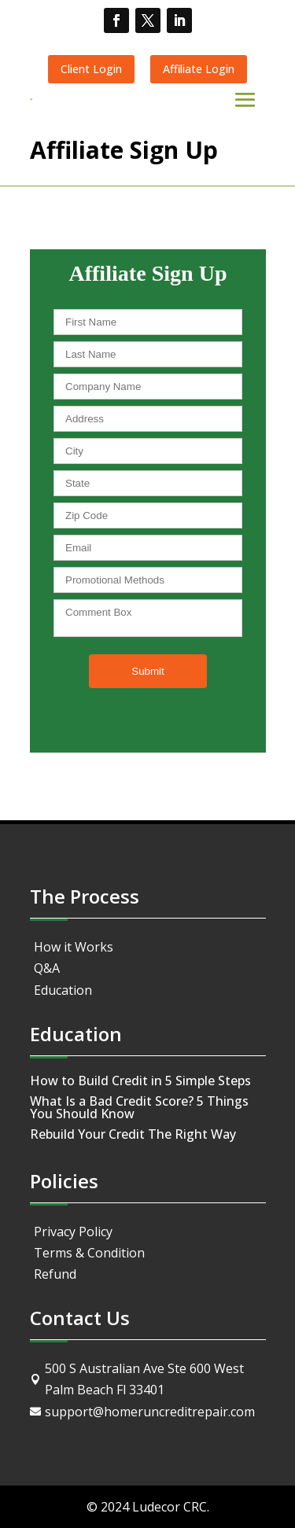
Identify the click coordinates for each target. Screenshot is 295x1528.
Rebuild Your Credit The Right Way (133, 1134)
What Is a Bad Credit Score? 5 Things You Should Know (139, 1107)
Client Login (91, 68)
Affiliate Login (198, 68)
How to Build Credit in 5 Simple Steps (140, 1080)
